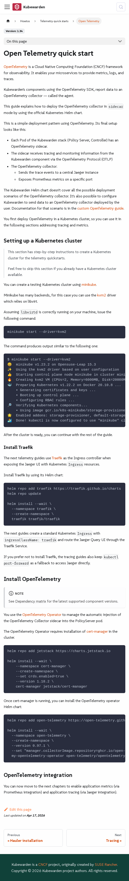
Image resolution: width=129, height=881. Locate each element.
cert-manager (97, 631)
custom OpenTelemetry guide (100, 208)
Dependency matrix (30, 601)
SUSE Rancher (106, 864)
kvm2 (101, 295)
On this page (17, 41)
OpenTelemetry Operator (41, 614)
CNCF (43, 864)
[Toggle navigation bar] (7, 6)
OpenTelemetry (15, 66)
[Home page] (8, 21)
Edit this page (17, 809)
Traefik (57, 458)
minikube (89, 284)
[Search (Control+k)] (121, 7)
